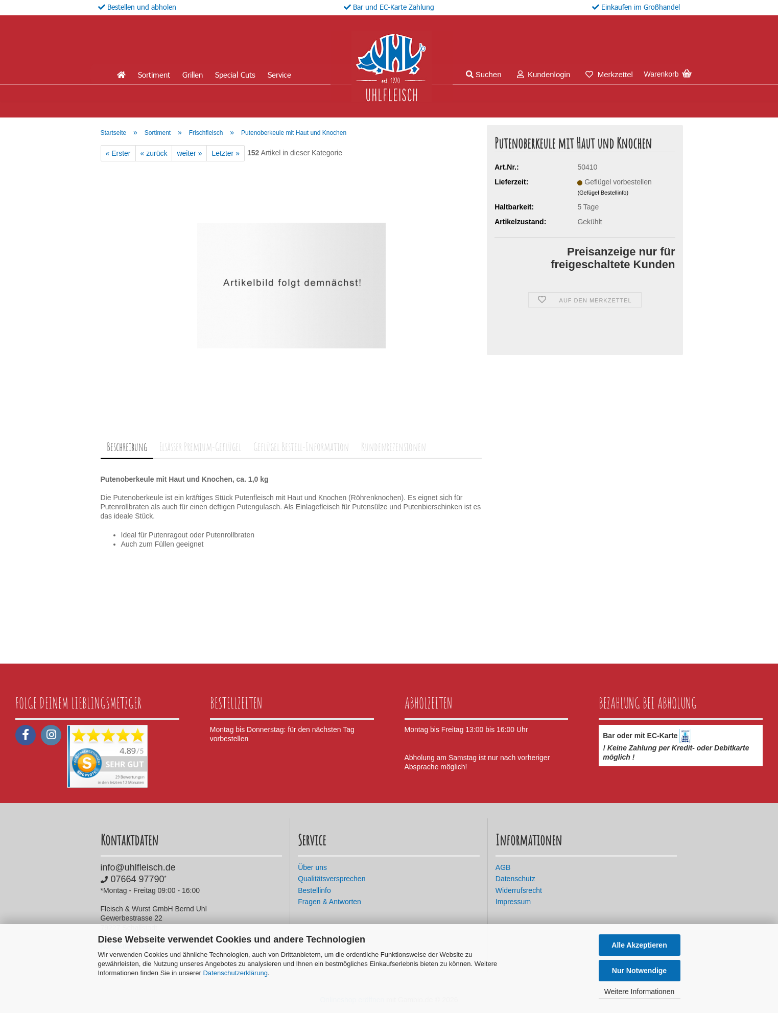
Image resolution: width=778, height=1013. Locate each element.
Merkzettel (609, 74)
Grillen (192, 74)
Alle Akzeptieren (639, 945)
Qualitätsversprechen (331, 879)
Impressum (513, 902)
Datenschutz (515, 879)
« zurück (154, 153)
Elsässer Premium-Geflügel (200, 447)
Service (279, 74)
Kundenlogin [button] (544, 74)
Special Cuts (235, 74)
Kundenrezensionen (393, 447)
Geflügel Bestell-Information (301, 447)
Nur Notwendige (639, 971)
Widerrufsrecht (519, 890)
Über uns (312, 867)
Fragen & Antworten (329, 902)
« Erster (118, 153)
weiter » (189, 153)
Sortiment (154, 74)
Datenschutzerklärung (235, 973)
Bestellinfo (314, 890)
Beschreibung (127, 447)
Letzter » (225, 153)
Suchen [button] (484, 74)
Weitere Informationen (639, 991)
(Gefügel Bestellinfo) (602, 193)
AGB (503, 867)
